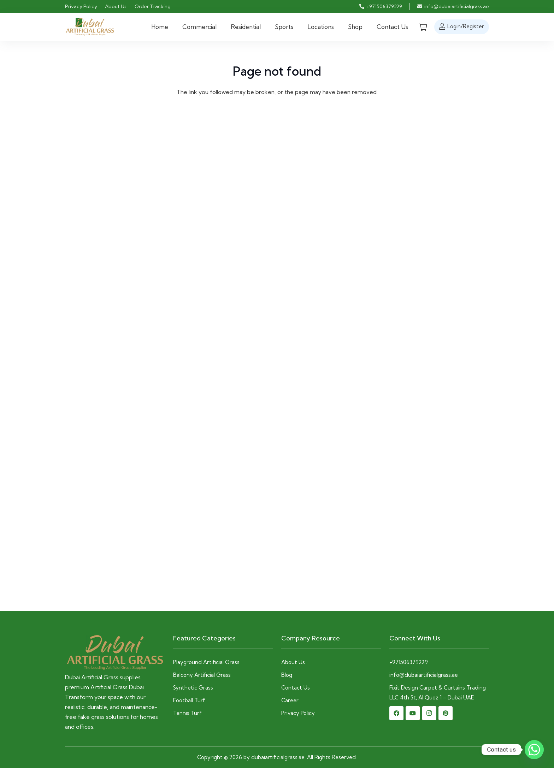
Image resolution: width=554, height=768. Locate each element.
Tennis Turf (187, 713)
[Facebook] (396, 713)
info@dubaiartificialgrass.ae (423, 675)
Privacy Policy (298, 713)
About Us (293, 662)
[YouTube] (413, 713)
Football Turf (190, 700)
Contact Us (295, 687)
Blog (286, 675)
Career (290, 700)
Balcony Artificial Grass (202, 675)
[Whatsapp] (534, 749)
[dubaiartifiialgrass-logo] (90, 27)
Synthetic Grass (193, 687)
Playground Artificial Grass (206, 662)
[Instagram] (429, 713)
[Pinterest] (445, 713)
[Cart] (423, 27)
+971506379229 (408, 662)
